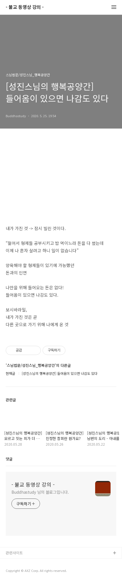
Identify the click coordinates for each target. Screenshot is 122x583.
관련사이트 (14, 552)
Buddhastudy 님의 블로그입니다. (40, 492)
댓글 (9, 459)
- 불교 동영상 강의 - (25, 7)
